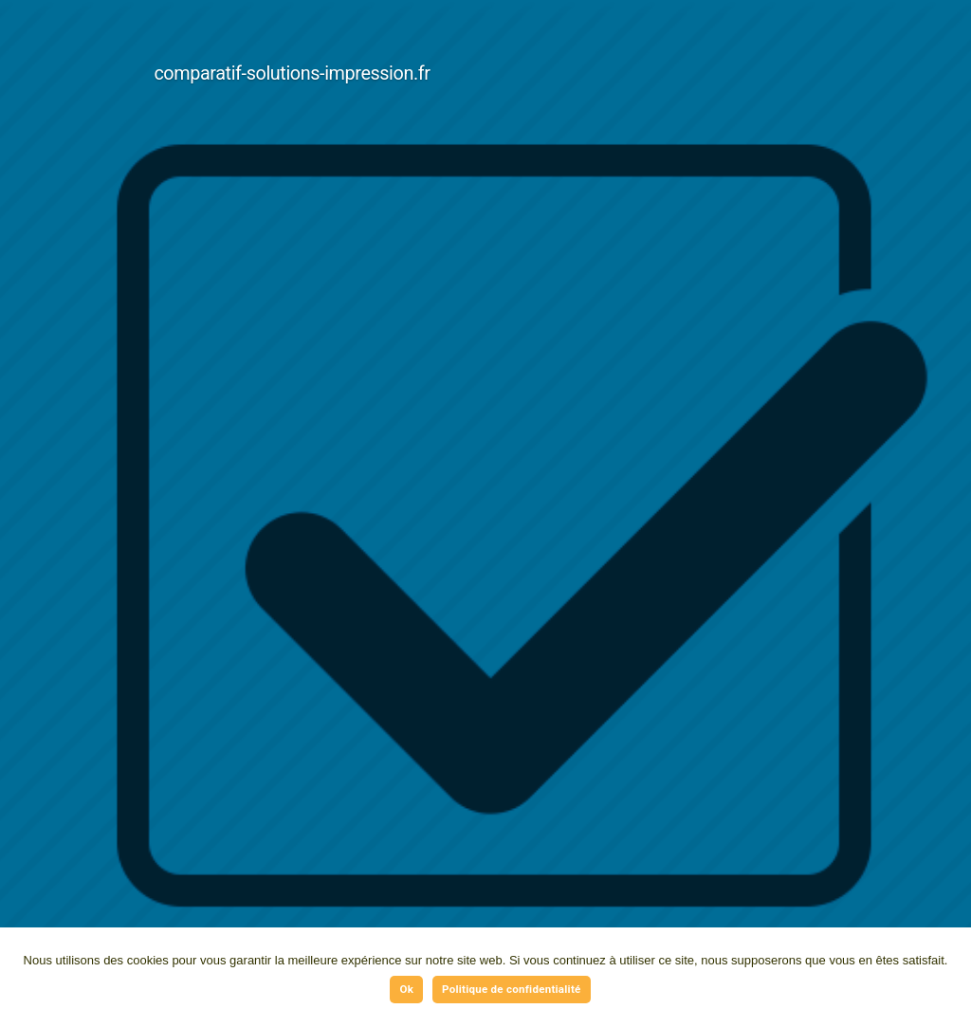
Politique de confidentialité (511, 989)
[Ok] (947, 977)
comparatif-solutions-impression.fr (292, 73)
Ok (406, 989)
